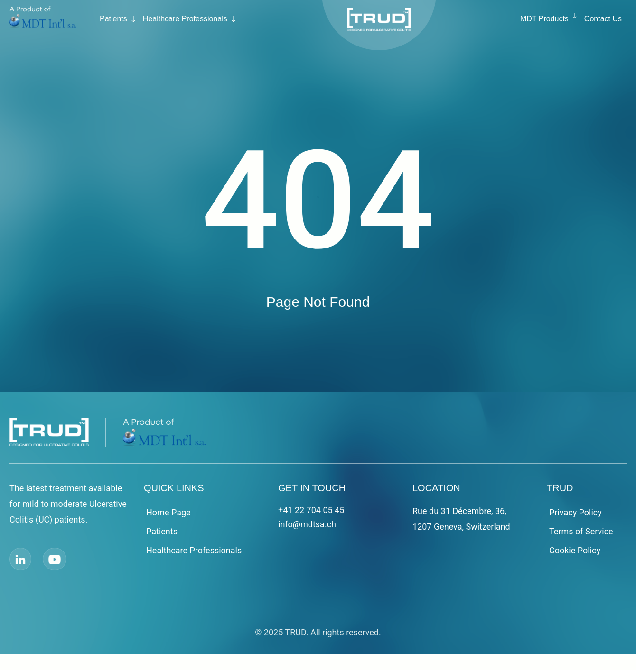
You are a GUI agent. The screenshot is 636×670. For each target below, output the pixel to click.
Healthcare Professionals (185, 19)
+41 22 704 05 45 (311, 510)
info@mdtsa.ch (307, 524)
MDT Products (544, 19)
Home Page (168, 512)
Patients (113, 19)
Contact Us (603, 19)
